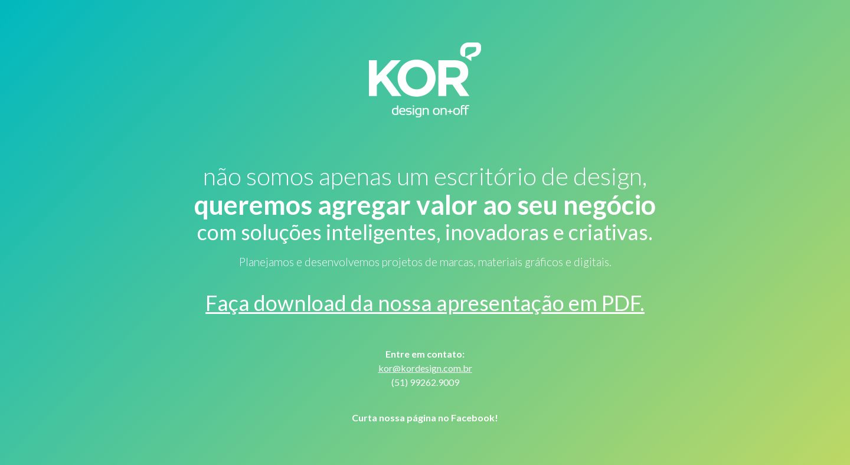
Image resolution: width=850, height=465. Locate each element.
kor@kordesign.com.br (425, 368)
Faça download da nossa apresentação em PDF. (425, 303)
